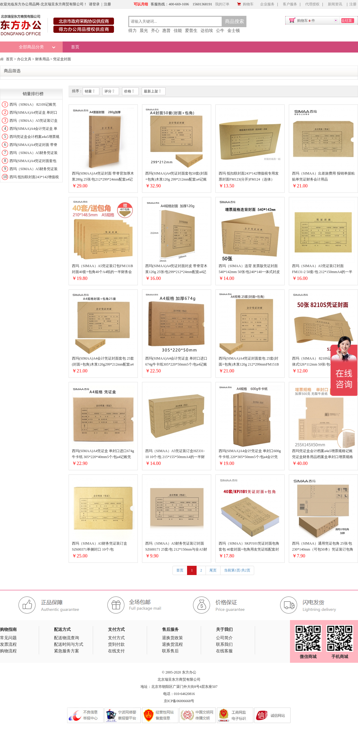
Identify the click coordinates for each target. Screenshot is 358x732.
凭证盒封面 (62, 59)
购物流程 (8, 651)
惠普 (166, 30)
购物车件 (306, 21)
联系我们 (224, 644)
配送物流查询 (66, 638)
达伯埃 (206, 30)
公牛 (220, 30)
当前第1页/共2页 (237, 570)
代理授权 (312, 4)
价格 (129, 91)
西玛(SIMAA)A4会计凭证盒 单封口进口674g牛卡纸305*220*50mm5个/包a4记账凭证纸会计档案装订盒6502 (176, 361)
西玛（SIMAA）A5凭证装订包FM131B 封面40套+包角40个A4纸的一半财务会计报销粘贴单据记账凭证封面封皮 (102, 269)
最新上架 (153, 91)
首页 (75, 47)
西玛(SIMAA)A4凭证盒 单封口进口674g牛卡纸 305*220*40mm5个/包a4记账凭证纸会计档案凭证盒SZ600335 (103, 454)
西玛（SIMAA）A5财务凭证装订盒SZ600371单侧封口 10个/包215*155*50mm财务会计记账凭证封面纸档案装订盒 (101, 546)
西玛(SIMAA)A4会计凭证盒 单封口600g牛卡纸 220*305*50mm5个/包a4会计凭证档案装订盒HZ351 (250, 454)
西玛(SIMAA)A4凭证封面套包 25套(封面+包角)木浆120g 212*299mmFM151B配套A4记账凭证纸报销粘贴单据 (249, 361)
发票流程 (8, 644)
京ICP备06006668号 (179, 701)
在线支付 (116, 651)
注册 (107, 4)
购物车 (245, 4)
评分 (109, 91)
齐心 (155, 30)
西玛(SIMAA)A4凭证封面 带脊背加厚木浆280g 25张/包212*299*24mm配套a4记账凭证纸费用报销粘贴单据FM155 (103, 176)
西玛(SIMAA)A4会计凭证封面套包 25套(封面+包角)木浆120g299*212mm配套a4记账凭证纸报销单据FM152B (103, 361)
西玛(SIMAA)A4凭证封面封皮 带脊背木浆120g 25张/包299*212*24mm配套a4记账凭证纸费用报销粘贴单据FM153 (176, 269)
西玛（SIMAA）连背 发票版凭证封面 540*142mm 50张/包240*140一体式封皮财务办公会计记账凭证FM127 (249, 269)
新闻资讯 (335, 4)
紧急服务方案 (66, 651)
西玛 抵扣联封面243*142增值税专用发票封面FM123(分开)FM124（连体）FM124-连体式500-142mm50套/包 (249, 176)
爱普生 (191, 30)
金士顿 (233, 30)
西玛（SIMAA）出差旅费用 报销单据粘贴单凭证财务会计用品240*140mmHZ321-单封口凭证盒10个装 (323, 176)
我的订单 (222, 4)
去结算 (346, 21)
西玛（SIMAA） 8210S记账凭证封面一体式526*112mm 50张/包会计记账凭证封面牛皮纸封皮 (322, 361)
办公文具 (24, 59)
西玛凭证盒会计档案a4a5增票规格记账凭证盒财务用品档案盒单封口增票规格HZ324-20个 (322, 454)
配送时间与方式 (68, 644)
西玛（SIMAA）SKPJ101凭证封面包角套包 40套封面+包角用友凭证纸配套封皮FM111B (249, 546)
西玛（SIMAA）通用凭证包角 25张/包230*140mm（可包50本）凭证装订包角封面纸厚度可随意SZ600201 (322, 546)
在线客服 (224, 651)
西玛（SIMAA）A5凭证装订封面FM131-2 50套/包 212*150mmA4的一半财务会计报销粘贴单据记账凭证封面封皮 (322, 269)
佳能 (178, 30)
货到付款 (116, 644)
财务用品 (42, 59)
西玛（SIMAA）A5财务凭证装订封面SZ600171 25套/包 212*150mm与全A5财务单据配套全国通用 (176, 546)
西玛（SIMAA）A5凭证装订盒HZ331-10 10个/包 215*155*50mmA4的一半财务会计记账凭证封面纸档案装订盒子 (175, 454)
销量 (90, 91)
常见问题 (8, 638)
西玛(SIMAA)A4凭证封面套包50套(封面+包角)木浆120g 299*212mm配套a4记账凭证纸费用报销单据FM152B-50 (176, 176)
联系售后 (170, 651)
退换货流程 (172, 644)
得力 (132, 30)
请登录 (94, 4)
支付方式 (116, 638)
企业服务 (267, 4)
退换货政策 (172, 638)
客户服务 (290, 4)
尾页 (213, 570)
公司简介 (224, 638)
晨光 (144, 30)
